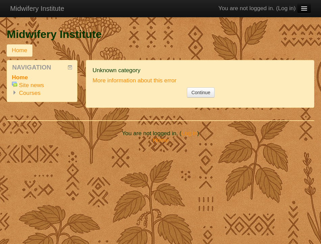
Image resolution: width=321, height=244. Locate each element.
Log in (286, 8)
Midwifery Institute (37, 8)
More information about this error (134, 80)
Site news (31, 85)
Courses (30, 93)
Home (19, 50)
